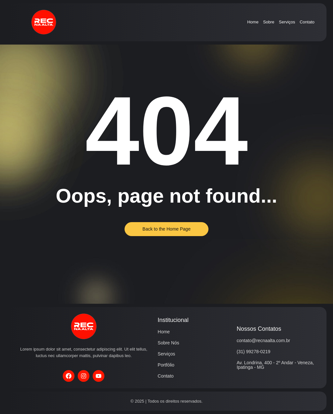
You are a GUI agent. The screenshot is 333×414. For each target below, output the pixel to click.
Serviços (287, 22)
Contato (307, 22)
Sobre (268, 22)
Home (253, 22)
